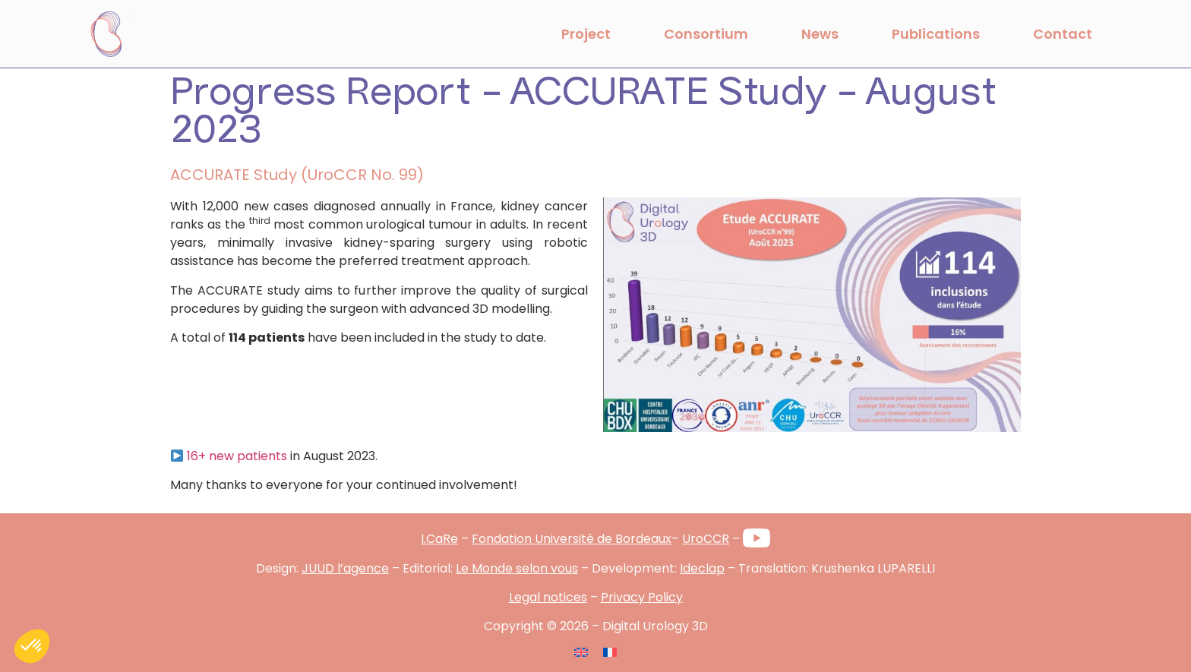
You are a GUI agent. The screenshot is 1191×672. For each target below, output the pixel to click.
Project (586, 33)
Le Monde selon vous (517, 568)
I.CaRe (439, 538)
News (820, 33)
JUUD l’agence (345, 568)
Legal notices (548, 597)
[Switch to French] (610, 652)
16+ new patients (237, 456)
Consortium (706, 33)
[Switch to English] (581, 652)
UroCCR (705, 538)
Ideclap (702, 568)
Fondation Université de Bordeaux (571, 538)
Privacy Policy (642, 597)
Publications (936, 33)
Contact (1062, 33)
